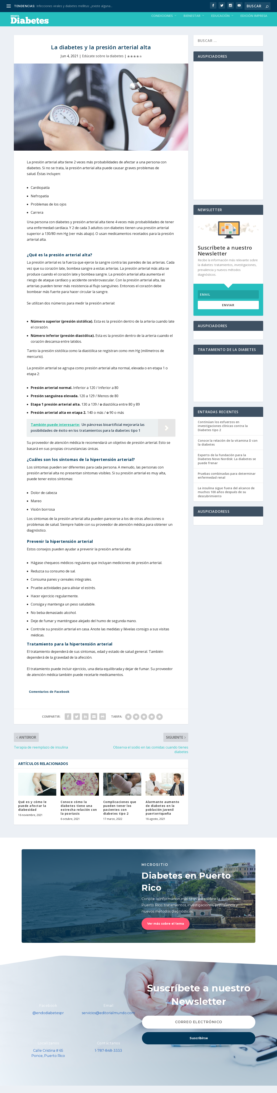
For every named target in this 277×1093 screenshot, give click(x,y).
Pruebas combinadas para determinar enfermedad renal (227, 483)
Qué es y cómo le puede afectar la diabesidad (32, 813)
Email (108, 1013)
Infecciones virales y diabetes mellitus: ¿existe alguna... (74, 6)
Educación (220, 23)
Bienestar (192, 23)
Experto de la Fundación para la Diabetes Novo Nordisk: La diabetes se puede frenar (227, 466)
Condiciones (162, 23)
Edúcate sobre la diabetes (103, 63)
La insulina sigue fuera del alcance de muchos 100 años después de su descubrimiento (226, 499)
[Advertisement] (228, 138)
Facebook (48, 1013)
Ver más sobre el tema (165, 931)
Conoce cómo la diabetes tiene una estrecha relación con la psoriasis (79, 815)
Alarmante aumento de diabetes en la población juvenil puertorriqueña (162, 815)
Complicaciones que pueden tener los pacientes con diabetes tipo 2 (119, 815)
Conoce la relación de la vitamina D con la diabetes (228, 450)
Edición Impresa (253, 23)
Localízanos (48, 1050)
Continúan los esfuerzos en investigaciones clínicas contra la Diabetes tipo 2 (223, 433)
